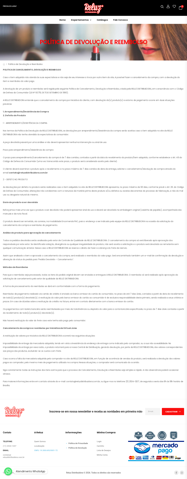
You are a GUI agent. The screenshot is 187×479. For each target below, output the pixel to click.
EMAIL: (6, 450)
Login (99, 441)
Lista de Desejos (104, 450)
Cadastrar (171, 411)
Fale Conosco (120, 19)
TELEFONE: (8, 441)
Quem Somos (40, 441)
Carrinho (100, 446)
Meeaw (26, 473)
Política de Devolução (77, 448)
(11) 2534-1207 (9, 446)
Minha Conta (102, 455)
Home (62, 19)
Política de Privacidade (78, 443)
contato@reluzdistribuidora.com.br (13, 456)
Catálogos (102, 19)
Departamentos (80, 19)
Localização (39, 446)
